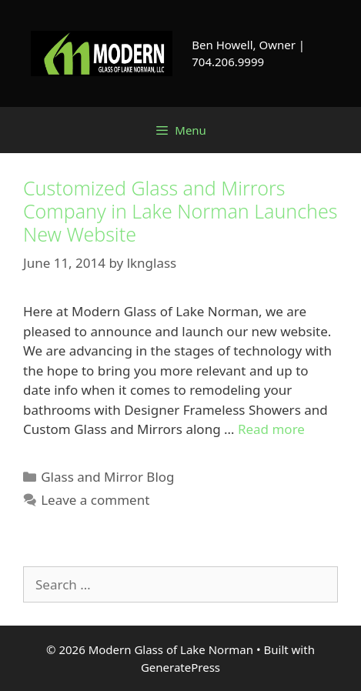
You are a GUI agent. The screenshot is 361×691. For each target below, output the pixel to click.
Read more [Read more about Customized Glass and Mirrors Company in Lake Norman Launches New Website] (271, 429)
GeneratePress (180, 667)
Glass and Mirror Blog (107, 477)
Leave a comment (95, 500)
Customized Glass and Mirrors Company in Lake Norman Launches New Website (180, 211)
